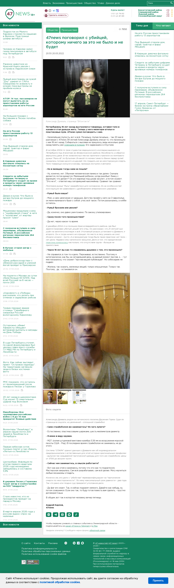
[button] (48, 514)
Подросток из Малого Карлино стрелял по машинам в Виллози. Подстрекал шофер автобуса (20, 37)
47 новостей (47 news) (106, 543)
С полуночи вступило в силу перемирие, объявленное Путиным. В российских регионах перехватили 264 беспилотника (151, 92)
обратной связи (97, 530)
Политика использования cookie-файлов (43, 554)
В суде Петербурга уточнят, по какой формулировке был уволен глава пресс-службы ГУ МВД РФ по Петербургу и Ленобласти (20, 349)
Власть (47, 3)
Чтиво (100, 3)
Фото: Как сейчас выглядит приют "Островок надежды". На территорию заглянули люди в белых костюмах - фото (20, 369)
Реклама (53, 543)
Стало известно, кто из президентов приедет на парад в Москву (20, 501)
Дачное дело (113, 3)
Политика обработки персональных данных (45, 551)
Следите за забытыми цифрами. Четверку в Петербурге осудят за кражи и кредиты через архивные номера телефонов (152, 66)
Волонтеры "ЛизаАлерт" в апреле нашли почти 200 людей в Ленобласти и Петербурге (20, 435)
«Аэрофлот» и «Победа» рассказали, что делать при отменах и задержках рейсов (20, 297)
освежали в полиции (74, 145)
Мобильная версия (46, 10)
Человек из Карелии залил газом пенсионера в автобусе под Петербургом (20, 53)
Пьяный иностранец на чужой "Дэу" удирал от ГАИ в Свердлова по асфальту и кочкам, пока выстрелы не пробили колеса (20, 85)
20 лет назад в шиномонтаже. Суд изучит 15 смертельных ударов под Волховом (20, 401)
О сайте (25, 543)
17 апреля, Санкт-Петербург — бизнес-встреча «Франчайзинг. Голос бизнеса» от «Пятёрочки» (152, 107)
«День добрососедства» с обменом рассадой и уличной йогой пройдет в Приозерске (20, 265)
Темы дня (142, 26)
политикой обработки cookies (60, 582)
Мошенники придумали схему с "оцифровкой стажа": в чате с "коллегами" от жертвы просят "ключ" (20, 216)
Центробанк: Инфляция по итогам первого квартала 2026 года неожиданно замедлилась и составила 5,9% (20, 468)
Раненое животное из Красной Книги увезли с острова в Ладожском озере (20, 68)
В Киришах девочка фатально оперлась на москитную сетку (151, 55)
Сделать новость (58, 15)
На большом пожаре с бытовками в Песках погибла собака (20, 120)
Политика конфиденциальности (39, 549)
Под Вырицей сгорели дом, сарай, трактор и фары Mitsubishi (20, 150)
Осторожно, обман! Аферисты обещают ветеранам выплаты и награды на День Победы (20, 331)
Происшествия (74, 3)
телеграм (53, 10)
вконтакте (50, 10)
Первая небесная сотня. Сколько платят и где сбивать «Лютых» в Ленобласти (20, 451)
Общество (90, 3)
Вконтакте (65, 543)
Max (82, 543)
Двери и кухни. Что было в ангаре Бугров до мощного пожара (20, 200)
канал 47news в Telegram (77, 526)
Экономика (58, 3)
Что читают (163, 26)
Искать (171, 3)
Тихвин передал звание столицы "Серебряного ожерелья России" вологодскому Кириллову (20, 313)
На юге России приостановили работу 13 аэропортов (152, 34)
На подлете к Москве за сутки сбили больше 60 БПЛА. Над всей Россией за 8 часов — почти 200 (20, 281)
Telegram (78, 543)
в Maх (95, 526)
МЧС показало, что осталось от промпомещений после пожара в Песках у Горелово (20, 386)
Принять (158, 580)
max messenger (57, 10)
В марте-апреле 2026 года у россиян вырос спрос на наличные (20, 516)
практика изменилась (57, 243)
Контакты (39, 543)
